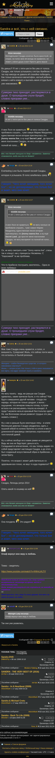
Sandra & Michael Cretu (13, 701)
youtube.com (24, 271)
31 (29, 41)
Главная (4, 17)
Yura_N (34, 726)
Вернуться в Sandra (10, 645)
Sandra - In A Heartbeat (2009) (16, 686)
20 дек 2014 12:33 (24, 476)
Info (27, 756)
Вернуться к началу (53, 101)
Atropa (11, 166)
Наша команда (46, 748)
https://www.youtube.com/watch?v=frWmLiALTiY (23, 571)
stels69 (12, 606)
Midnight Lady (14, 549)
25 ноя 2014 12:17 (24, 108)
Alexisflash (6, 689)
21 (47, 718)
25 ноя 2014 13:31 (25, 344)
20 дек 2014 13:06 (25, 515)
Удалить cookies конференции (16, 752)
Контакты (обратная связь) (13, 748)
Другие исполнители (36, 17)
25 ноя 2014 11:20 (26, 46)
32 (32, 41)
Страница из (41, 38)
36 (45, 41)
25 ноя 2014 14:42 (27, 380)
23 (53, 718)
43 (53, 41)
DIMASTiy (5, 659)
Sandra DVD (7, 657)
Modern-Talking (30, 668)
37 (48, 41)
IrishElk (12, 46)
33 (35, 41)
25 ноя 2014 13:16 (25, 166)
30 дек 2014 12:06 (31, 549)
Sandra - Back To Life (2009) (15, 715)
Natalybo (12, 380)
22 (50, 718)
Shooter (4, 718)
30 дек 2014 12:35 (25, 606)
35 (42, 41)
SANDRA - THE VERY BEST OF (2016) (20, 672)
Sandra (49, 17)
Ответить (7, 33)
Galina (11, 344)
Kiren (11, 108)
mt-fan (4, 674)
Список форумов (17, 17)
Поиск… (27, 21)
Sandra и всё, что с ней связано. (24, 29)
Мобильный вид (32, 748)
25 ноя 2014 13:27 (26, 200)
